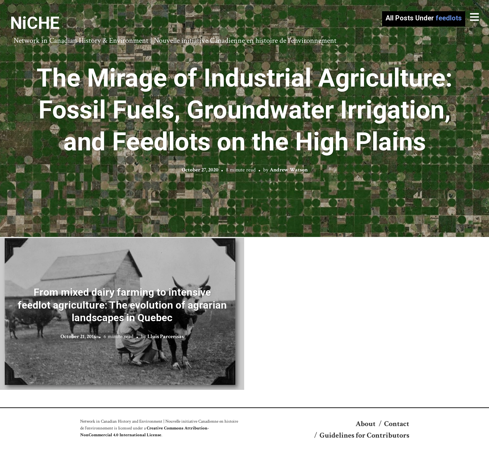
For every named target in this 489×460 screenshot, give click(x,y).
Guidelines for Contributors (364, 435)
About (366, 424)
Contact (396, 424)
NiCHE (34, 23)
